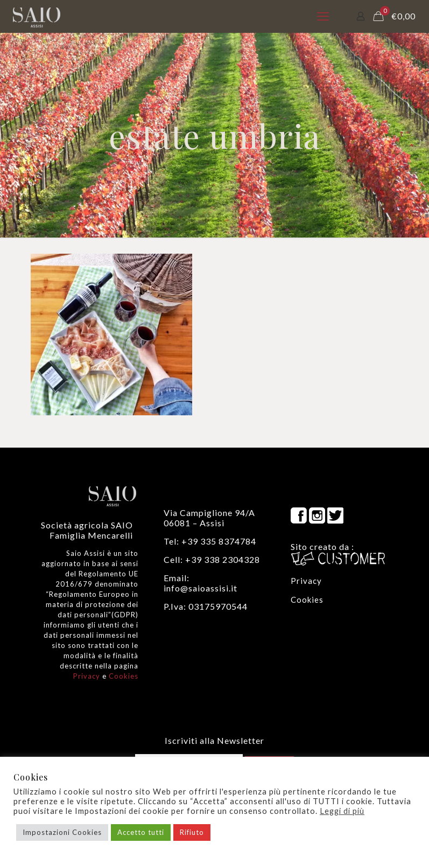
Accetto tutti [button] (140, 832)
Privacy (86, 676)
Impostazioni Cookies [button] (62, 832)
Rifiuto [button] (192, 832)
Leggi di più (342, 811)
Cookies (123, 676)
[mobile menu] (323, 16)
